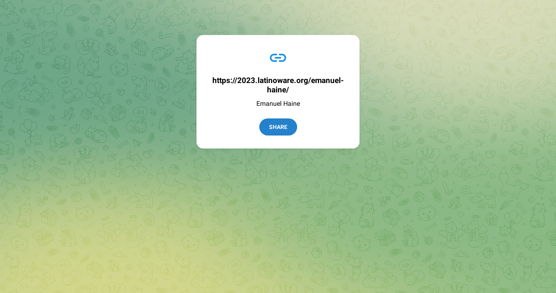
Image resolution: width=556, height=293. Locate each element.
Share (278, 127)
